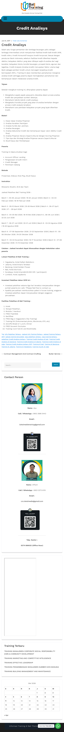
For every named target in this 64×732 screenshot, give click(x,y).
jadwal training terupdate (15, 337)
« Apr (6, 715)
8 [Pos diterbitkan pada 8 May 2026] (37, 697)
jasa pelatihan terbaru (33, 337)
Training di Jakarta (8, 347)
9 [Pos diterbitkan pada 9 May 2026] (45, 697)
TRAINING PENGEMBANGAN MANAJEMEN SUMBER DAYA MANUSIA (31, 667)
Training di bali (38, 344)
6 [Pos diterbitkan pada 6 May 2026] (21, 697)
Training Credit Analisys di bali (37, 339)
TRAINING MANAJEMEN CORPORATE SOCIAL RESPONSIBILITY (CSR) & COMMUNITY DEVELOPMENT (29, 652)
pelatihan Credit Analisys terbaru (14, 339)
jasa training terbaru (49, 337)
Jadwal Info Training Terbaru (32, 334)
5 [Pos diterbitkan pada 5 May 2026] (13, 697)
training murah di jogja (41, 347)
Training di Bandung (52, 344)
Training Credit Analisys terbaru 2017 (19, 344)
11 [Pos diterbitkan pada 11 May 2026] (5, 701)
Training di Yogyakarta (24, 347)
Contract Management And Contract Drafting (21, 354)
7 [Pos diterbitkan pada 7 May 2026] (29, 697)
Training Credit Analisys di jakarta (29, 342)
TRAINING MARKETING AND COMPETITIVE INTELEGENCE (27, 658)
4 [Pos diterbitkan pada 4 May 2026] (5, 697)
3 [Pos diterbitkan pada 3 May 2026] (52, 693)
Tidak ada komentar (20, 41)
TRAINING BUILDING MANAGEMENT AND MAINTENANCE (27, 671)
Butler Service (55, 354)
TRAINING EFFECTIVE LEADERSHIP (18, 663)
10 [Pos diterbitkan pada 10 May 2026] (53, 697)
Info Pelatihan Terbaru (13, 334)
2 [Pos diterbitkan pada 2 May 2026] (45, 693)
